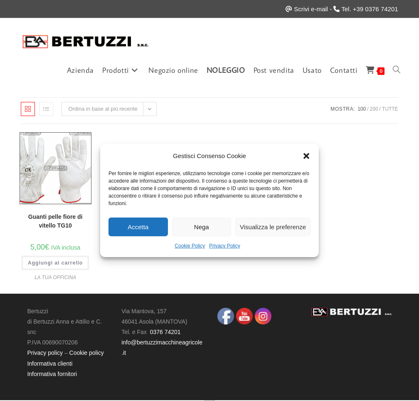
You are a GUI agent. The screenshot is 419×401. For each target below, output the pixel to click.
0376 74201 (165, 332)
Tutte (390, 109)
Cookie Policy (190, 246)
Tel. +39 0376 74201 (369, 8)
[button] (306, 155)
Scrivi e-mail (311, 8)
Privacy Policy (224, 246)
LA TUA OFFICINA (55, 277)
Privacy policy (45, 352)
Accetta (138, 226)
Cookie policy (86, 352)
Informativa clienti (49, 363)
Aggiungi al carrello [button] (55, 263)
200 (374, 109)
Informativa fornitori (52, 374)
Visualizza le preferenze (273, 226)
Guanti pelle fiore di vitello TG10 (55, 221)
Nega (201, 226)
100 (361, 109)
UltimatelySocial (213, 400)
